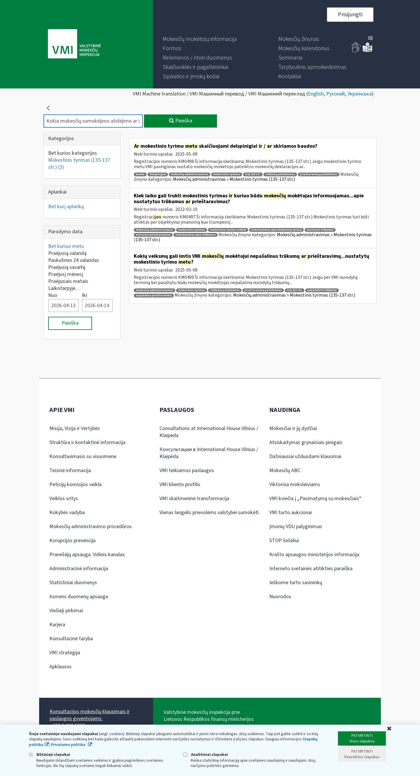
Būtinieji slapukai (49, 754)
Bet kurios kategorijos (72, 153)
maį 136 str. (253, 174)
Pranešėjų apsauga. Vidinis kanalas (87, 554)
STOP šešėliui (284, 540)
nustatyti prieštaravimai (153, 235)
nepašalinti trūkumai (322, 290)
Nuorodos (280, 596)
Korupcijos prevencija (72, 540)
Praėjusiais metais (68, 281)
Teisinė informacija (70, 470)
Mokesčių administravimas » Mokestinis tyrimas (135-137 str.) (234, 179)
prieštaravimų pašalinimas (318, 174)
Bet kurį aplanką (66, 206)
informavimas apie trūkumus (196, 235)
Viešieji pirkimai (66, 610)
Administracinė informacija (78, 568)
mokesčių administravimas (189, 174)
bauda (140, 174)
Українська (360, 94)
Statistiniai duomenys (73, 582)
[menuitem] (200, 39)
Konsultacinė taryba (71, 638)
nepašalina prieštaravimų (154, 295)
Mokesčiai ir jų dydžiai (293, 428)
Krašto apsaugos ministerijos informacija (314, 554)
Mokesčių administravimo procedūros (90, 526)
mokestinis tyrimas (226, 174)
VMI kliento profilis (179, 484)
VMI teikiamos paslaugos (186, 470)
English (316, 94)
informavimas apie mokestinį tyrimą (276, 230)
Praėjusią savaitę (66, 267)
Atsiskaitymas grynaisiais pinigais (305, 442)
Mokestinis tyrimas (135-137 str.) (79, 163)
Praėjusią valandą (67, 253)
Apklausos (60, 666)
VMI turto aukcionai (290, 512)
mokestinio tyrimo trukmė (228, 230)
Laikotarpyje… (64, 288)
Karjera (57, 624)
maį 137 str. (294, 290)
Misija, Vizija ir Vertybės (74, 428)
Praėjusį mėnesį (65, 274)
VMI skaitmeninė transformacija (194, 498)
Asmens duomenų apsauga (78, 596)
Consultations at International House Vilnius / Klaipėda (208, 432)
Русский (335, 94)
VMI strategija (64, 652)
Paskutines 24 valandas (73, 260)
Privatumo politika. (68, 745)
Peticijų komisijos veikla (75, 484)
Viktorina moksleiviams (294, 484)
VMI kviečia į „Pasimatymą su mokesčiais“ (315, 498)
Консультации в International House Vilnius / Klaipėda (208, 453)
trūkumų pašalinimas (280, 174)
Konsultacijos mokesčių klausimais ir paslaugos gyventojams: (90, 715)
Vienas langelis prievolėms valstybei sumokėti (209, 512)
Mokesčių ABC (284, 470)
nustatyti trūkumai (320, 230)
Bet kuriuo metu (66, 246)
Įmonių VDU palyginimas (295, 526)
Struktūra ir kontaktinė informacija (87, 442)
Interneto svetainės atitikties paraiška (311, 568)
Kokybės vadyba (67, 512)
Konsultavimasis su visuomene (82, 456)
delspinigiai (158, 174)
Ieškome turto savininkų (295, 582)
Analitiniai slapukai (205, 754)
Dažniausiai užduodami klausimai (305, 456)
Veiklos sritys (63, 498)
